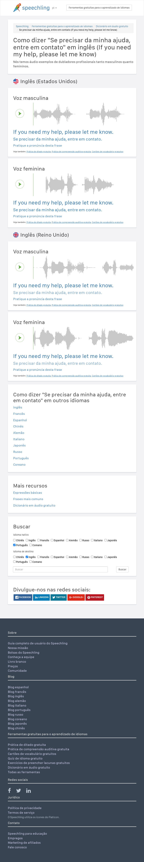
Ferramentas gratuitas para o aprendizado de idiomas (99, 7)
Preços (13, 666)
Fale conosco (17, 847)
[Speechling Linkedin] (30, 791)
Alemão (18, 433)
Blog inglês (16, 696)
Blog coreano (17, 719)
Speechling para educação (27, 833)
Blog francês (17, 692)
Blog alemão (17, 701)
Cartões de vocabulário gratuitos (32, 754)
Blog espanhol (18, 687)
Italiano (18, 439)
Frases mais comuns (28, 499)
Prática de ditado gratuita (27, 745)
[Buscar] (60, 569)
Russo (17, 452)
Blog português (19, 710)
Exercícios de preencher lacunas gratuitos (39, 763)
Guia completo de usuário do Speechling (37, 643)
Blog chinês (16, 728)
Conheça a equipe (21, 657)
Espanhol (20, 420)
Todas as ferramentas (24, 772)
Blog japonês (17, 723)
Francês (19, 414)
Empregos (15, 838)
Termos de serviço (21, 812)
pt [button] (54, 7)
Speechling (22, 26)
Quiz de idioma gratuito (25, 758)
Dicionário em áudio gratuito (112, 26)
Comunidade (17, 670)
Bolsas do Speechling (23, 652)
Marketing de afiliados (24, 842)
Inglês (17, 407)
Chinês (18, 426)
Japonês (19, 445)
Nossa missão (18, 648)
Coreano (19, 464)
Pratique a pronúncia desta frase (37, 145)
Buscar (122, 569)
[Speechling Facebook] (11, 791)
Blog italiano (17, 705)
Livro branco (17, 661)
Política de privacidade (25, 808)
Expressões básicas (27, 492)
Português (21, 458)
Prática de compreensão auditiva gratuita (38, 749)
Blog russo (15, 714)
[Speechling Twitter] (21, 791)
